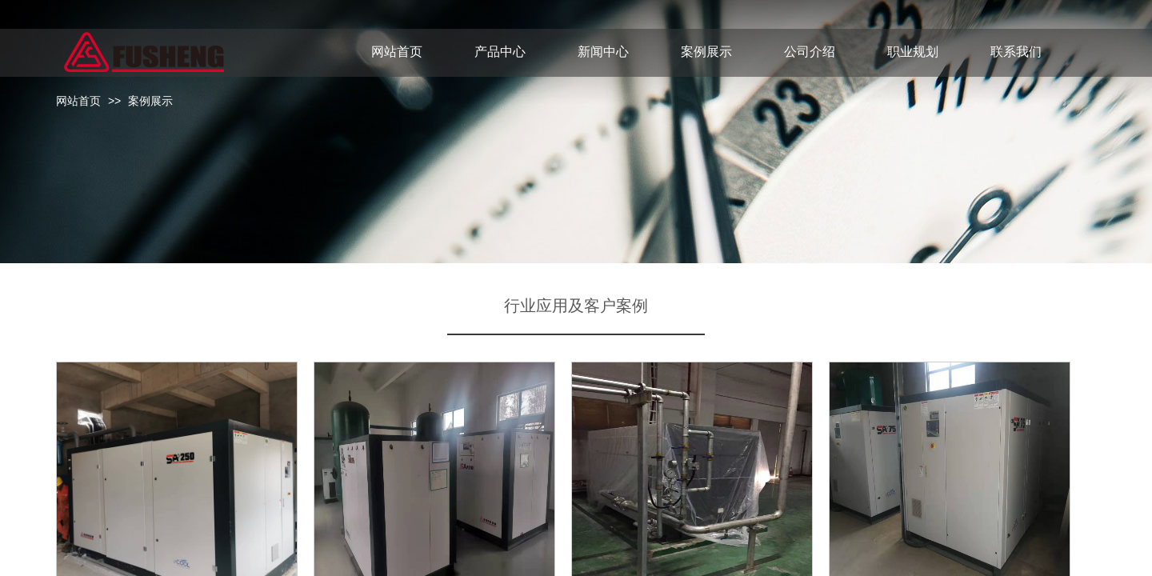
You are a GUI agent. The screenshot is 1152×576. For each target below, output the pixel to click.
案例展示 (150, 100)
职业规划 (912, 51)
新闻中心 (603, 51)
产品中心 (500, 51)
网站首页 (78, 100)
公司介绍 (809, 51)
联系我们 (1016, 51)
